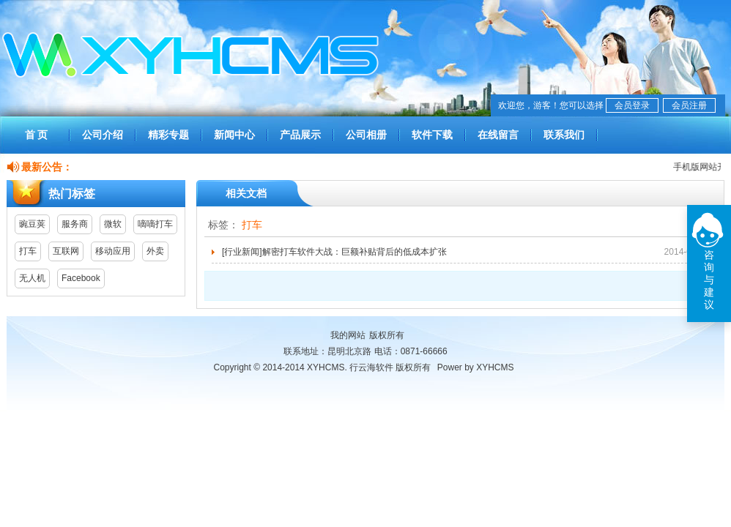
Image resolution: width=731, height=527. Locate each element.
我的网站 (348, 335)
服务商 (75, 224)
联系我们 (564, 135)
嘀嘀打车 (155, 224)
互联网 (66, 251)
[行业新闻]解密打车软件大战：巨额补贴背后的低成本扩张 (334, 252)
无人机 (32, 278)
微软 (113, 224)
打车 (28, 251)
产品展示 (300, 135)
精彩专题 (168, 135)
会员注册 (689, 105)
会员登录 (632, 105)
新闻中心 (234, 135)
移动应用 (112, 251)
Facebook (81, 278)
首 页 (36, 135)
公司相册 (366, 135)
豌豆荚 (32, 224)
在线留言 (498, 135)
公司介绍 (102, 135)
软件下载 (432, 135)
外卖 (155, 251)
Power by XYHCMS (475, 367)
